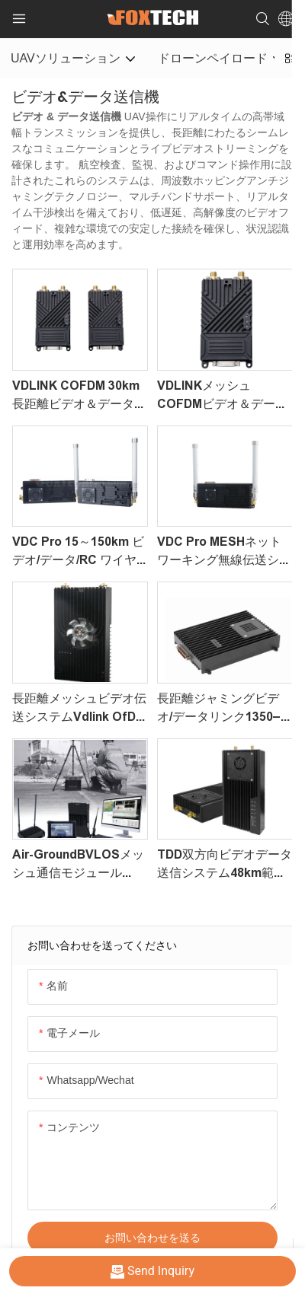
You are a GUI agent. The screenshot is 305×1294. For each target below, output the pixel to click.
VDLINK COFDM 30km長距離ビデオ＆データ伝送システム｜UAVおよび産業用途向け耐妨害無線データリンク (80, 396)
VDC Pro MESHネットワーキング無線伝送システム (224, 552)
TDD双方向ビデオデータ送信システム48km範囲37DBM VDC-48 (224, 865)
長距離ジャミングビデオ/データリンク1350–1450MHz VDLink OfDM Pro (224, 709)
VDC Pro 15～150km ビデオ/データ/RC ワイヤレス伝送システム (78, 552)
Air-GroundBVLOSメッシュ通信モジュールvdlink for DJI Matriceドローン (78, 865)
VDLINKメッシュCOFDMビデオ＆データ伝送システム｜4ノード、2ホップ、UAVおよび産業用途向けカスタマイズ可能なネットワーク (224, 396)
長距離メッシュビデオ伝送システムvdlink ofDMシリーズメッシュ (79, 709)
